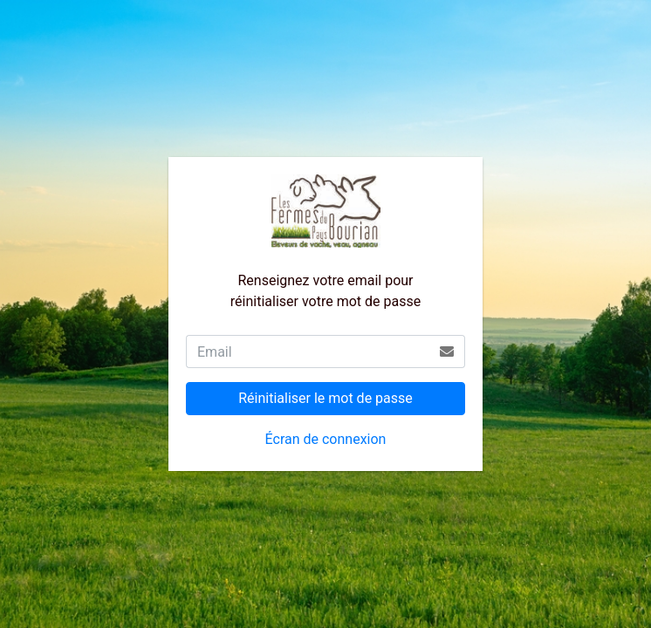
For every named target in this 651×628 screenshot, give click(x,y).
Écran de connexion (326, 439)
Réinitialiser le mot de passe (325, 398)
